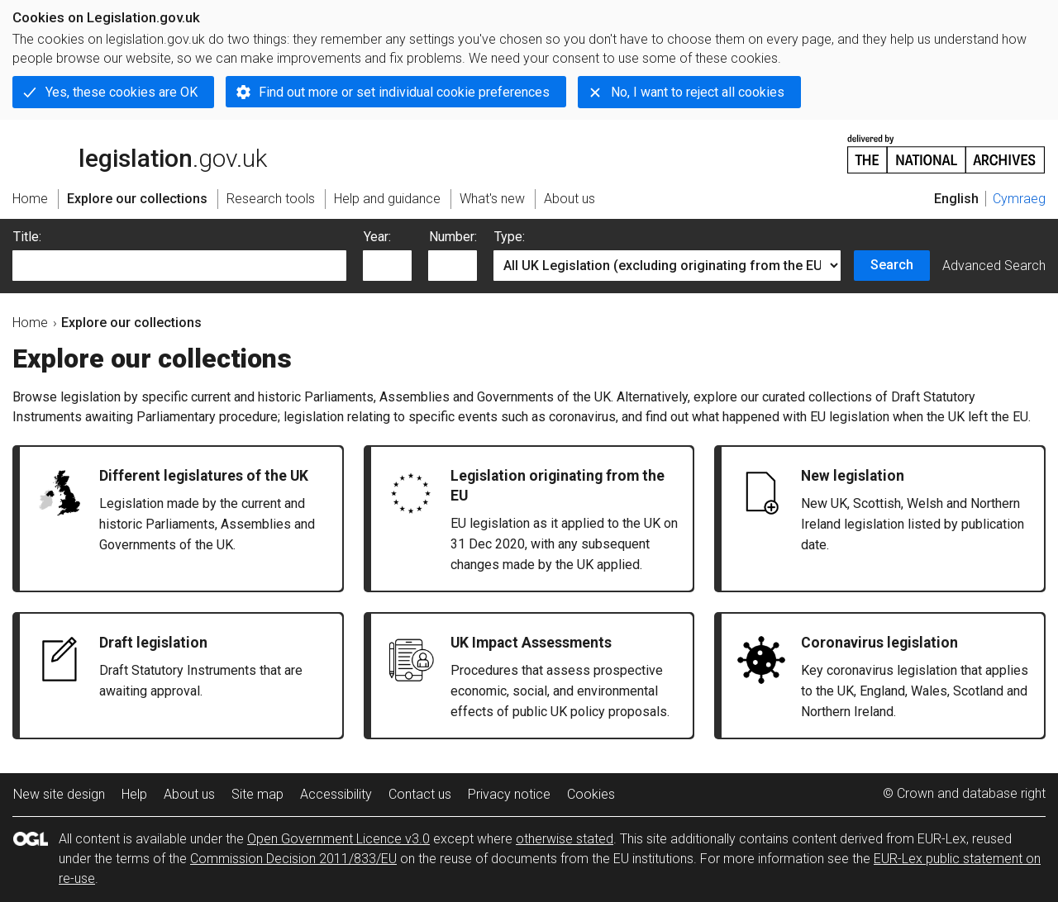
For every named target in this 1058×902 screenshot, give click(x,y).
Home (30, 322)
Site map (257, 794)
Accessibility (336, 794)
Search (891, 265)
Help (134, 794)
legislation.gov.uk (139, 152)
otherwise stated (564, 839)
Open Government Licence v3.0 (338, 839)
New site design (59, 794)
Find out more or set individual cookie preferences (404, 92)
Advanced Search (994, 265)
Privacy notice (509, 794)
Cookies (591, 794)
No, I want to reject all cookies (697, 92)
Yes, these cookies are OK (121, 92)
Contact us (419, 794)
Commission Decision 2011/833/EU (293, 858)
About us (189, 794)
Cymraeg (1019, 199)
